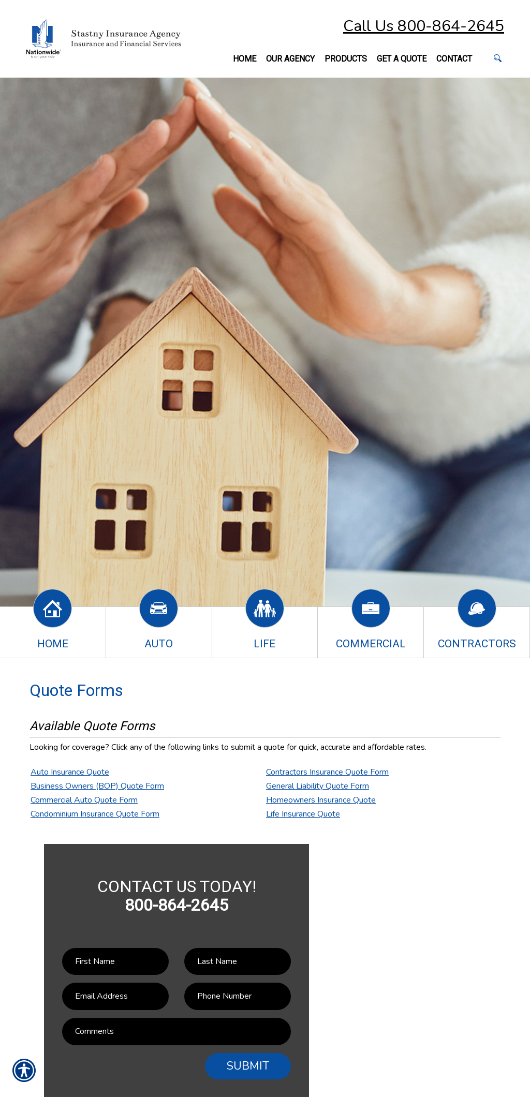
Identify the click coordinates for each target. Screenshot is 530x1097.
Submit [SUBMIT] (248, 1066)
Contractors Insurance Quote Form (327, 772)
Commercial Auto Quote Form (84, 800)
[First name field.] (115, 961)
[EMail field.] (115, 996)
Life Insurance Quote (303, 814)
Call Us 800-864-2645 (423, 26)
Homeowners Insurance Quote (321, 800)
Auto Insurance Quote (70, 772)
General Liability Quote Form (317, 786)
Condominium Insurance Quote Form (95, 814)
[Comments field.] (176, 1031)
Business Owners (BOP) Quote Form (97, 786)
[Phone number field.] (237, 996)
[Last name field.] (237, 961)
